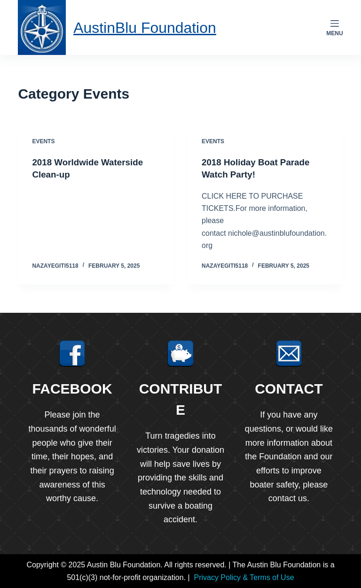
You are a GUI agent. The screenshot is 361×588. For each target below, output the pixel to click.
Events (43, 141)
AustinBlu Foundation (151, 27)
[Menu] (334, 27)
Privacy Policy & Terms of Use (244, 577)
